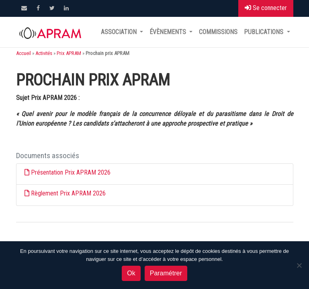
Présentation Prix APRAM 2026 (71, 172)
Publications (264, 32)
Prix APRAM (69, 53)
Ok (131, 273)
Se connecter (266, 8)
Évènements (168, 32)
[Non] (299, 265)
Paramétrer (166, 273)
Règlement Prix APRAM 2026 (68, 193)
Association (119, 32)
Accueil (23, 53)
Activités (43, 53)
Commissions (218, 32)
